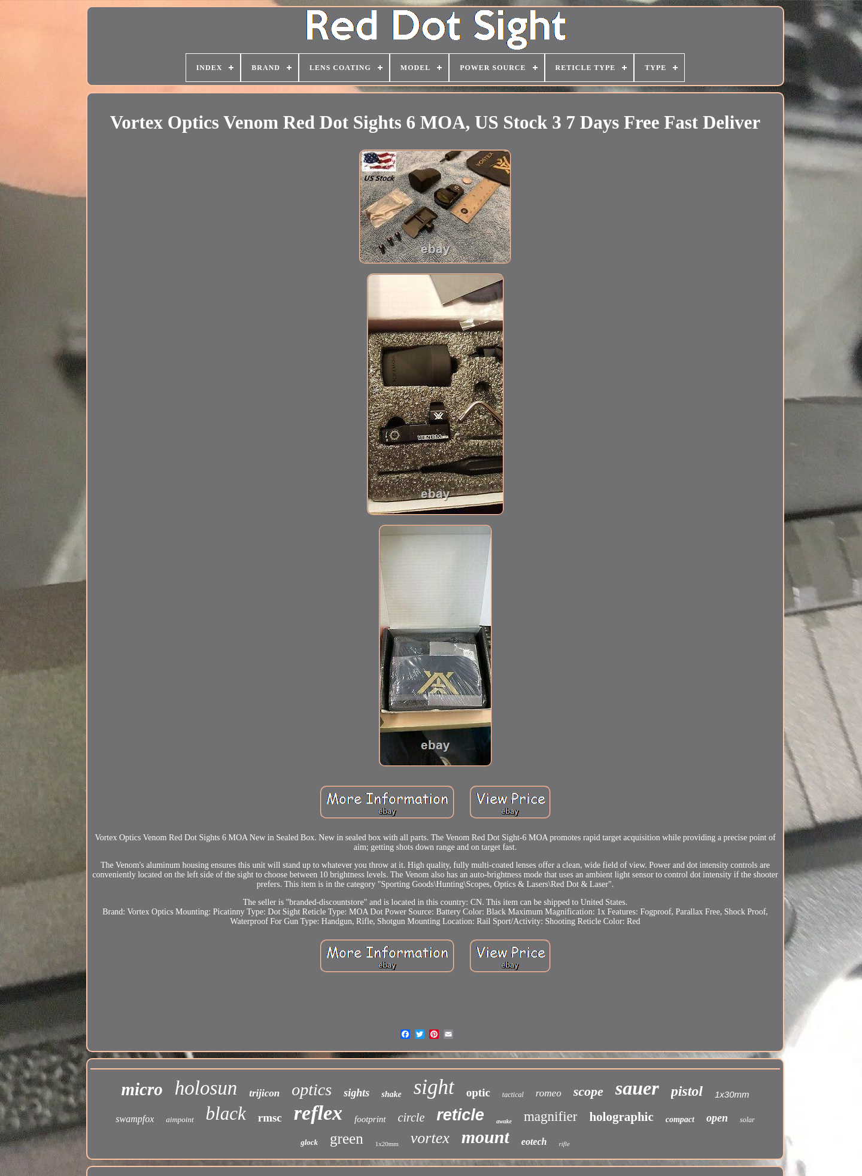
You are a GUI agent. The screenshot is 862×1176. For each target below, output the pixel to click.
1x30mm (732, 1094)
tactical (513, 1094)
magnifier (550, 1116)
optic (478, 1092)
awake (504, 1121)
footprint (370, 1119)
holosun (206, 1088)
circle (411, 1117)
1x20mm (387, 1143)
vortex (430, 1138)
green (346, 1139)
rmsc (270, 1117)
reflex (318, 1113)
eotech (534, 1142)
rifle (564, 1143)
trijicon (264, 1093)
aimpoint (179, 1119)
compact (680, 1119)
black (226, 1113)
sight (434, 1087)
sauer (637, 1088)
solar (747, 1120)
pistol (687, 1091)
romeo (548, 1093)
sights (356, 1093)
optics (312, 1089)
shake (391, 1094)
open (717, 1118)
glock (309, 1142)
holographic (621, 1117)
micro (141, 1089)
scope (588, 1091)
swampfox (135, 1119)
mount (485, 1137)
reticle (460, 1115)
